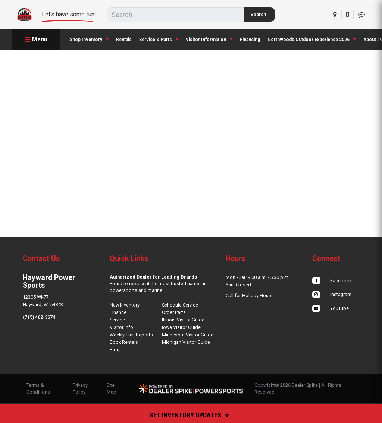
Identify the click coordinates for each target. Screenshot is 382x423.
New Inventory (125, 305)
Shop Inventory (89, 39)
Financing (250, 39)
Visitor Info (121, 327)
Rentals (124, 39)
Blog (114, 349)
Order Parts (174, 312)
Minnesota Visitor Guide (187, 335)
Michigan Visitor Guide (186, 342)
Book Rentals (124, 342)
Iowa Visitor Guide (181, 327)
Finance (118, 312)
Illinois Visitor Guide (183, 320)
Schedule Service (180, 305)
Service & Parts (158, 39)
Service (117, 320)
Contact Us (41, 258)
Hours (236, 258)
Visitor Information (209, 39)
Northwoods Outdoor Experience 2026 (311, 39)
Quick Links (129, 258)
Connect (326, 258)
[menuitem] (89, 39)
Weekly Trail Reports (131, 335)
